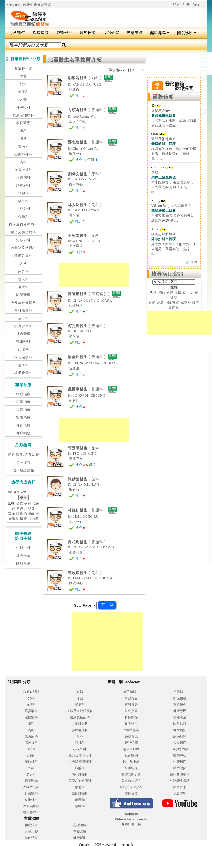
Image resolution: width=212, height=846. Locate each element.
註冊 (186, 5)
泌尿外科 (23, 240)
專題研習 (111, 32)
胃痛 (11, 514)
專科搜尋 (131, 704)
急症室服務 (131, 749)
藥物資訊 (131, 736)
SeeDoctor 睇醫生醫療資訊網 (29, 5)
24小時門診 (180, 749)
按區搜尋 (23, 462)
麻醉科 (23, 271)
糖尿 (19, 504)
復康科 (23, 287)
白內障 (33, 519)
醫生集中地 (131, 762)
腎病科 (23, 146)
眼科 (23, 131)
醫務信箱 (88, 32)
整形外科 (23, 341)
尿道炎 (13, 519)
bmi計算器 (131, 730)
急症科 (23, 365)
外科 (23, 263)
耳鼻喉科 (23, 107)
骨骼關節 (131, 717)
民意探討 (135, 32)
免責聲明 (179, 793)
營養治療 (23, 417)
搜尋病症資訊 (167, 274)
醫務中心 (179, 755)
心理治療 (23, 402)
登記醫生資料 (180, 781)
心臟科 (23, 217)
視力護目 (131, 723)
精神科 (23, 193)
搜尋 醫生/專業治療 (23, 454)
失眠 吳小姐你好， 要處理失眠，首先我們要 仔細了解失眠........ (172, 182)
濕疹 (35, 504)
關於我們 (179, 787)
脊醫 (23, 76)
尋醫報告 (64, 32)
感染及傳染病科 (23, 232)
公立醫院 (179, 742)
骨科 (23, 138)
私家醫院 (131, 755)
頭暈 (19, 514)
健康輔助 (23, 433)
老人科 (23, 279)
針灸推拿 (23, 555)
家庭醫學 (23, 123)
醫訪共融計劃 (131, 774)
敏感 (27, 504)
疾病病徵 (41, 32)
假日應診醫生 (23, 470)
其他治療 (23, 425)
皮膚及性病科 (23, 115)
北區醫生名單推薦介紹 (75, 60)
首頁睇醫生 (131, 692)
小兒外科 (23, 209)
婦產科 (23, 92)
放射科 (23, 318)
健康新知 (179, 730)
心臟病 (29, 514)
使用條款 (131, 793)
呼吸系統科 (23, 256)
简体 (196, 5)
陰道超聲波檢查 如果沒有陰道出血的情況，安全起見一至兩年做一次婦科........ (174, 244)
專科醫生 (17, 32)
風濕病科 (23, 178)
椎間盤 (29, 509)
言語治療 (23, 410)
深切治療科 (23, 357)
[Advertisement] (123, 15)
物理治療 (23, 394)
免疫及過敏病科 (23, 302)
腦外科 (23, 201)
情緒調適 (179, 717)
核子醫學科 (23, 373)
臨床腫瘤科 (23, 326)
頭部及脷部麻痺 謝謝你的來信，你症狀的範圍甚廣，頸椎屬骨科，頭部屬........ (174, 149)
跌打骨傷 (23, 563)
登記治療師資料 (131, 787)
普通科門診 (23, 68)
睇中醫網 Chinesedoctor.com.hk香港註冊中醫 (131, 819)
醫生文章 (131, 711)
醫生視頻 (179, 768)
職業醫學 (23, 295)
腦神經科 (23, 185)
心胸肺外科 (23, 154)
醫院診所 (187, 33)
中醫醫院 (179, 762)
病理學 (23, 349)
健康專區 (160, 33)
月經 (19, 509)
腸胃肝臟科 (23, 170)
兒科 (23, 84)
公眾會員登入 (131, 781)
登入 (176, 5)
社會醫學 (23, 334)
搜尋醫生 (179, 692)
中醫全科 (23, 548)
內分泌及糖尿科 (23, 248)
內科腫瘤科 (23, 310)
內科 (23, 162)
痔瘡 (23, 519)
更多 (191, 262)
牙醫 (23, 99)
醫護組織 (131, 768)
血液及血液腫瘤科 (23, 224)
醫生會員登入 (180, 774)
